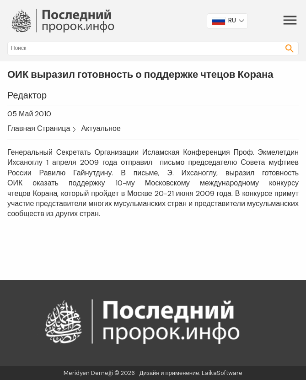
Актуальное (100, 128)
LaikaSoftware (222, 373)
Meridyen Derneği (88, 373)
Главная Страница (38, 128)
